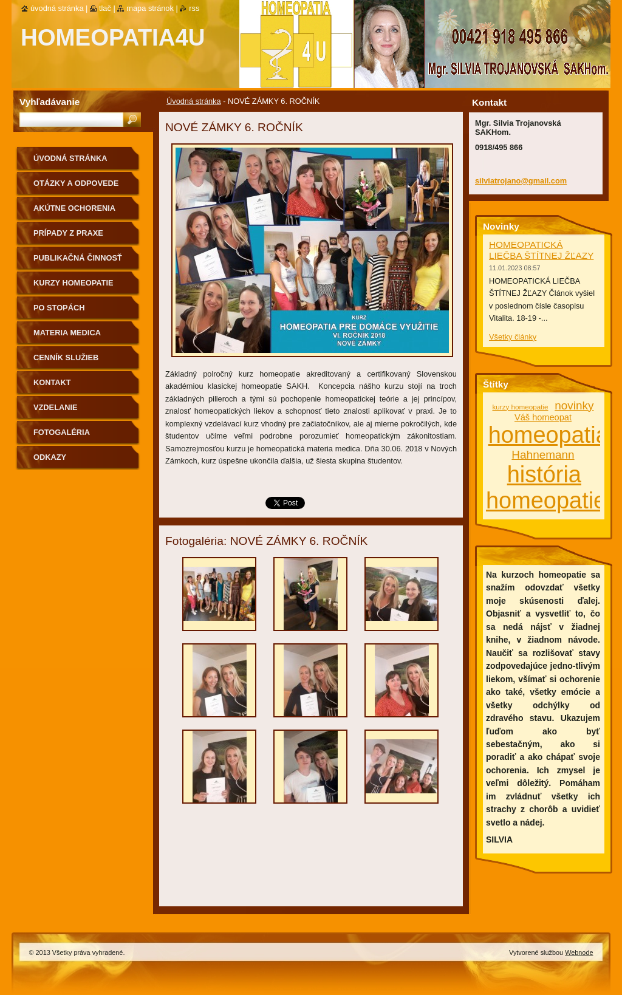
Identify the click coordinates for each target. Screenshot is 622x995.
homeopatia (548, 435)
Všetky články (512, 336)
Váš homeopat (543, 417)
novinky (574, 405)
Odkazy (49, 457)
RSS (194, 8)
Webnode (579, 952)
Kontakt (52, 382)
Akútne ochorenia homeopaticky (74, 212)
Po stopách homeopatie (58, 312)
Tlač (105, 8)
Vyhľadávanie (49, 102)
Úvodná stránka (193, 101)
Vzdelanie (55, 407)
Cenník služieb (65, 357)
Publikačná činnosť (77, 257)
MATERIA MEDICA (67, 332)
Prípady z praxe (68, 233)
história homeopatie (546, 487)
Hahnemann (542, 454)
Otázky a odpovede (75, 183)
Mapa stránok (150, 8)
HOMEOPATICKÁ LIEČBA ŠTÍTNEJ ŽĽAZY (541, 250)
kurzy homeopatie (521, 407)
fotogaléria (61, 432)
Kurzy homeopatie (73, 282)
